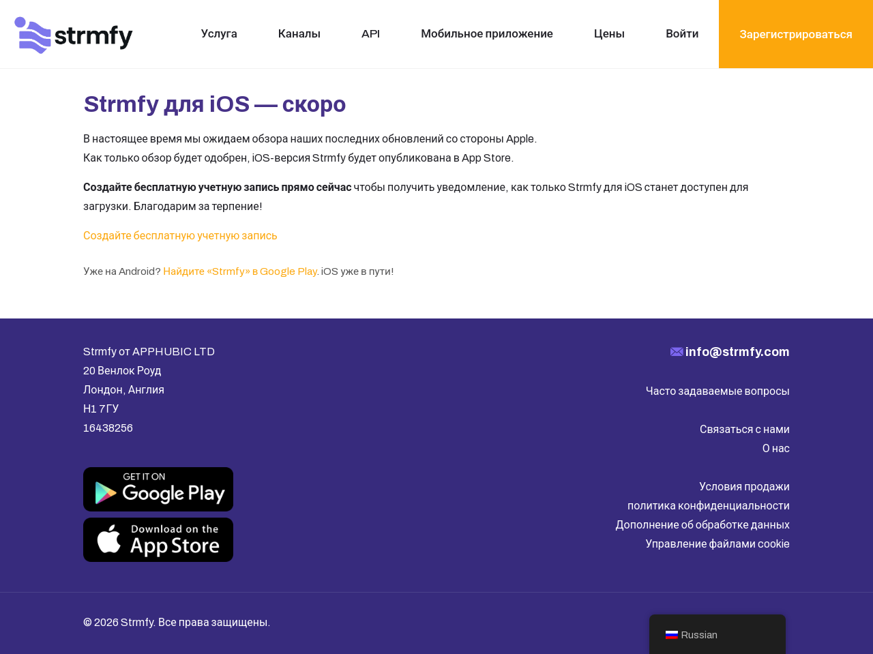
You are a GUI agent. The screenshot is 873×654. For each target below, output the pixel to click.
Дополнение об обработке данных (703, 525)
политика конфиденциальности (708, 505)
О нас (776, 448)
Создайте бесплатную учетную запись (180, 235)
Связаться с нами (745, 429)
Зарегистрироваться (796, 34)
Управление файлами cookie (717, 544)
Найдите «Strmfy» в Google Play (239, 271)
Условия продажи (744, 486)
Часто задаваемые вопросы (718, 391)
